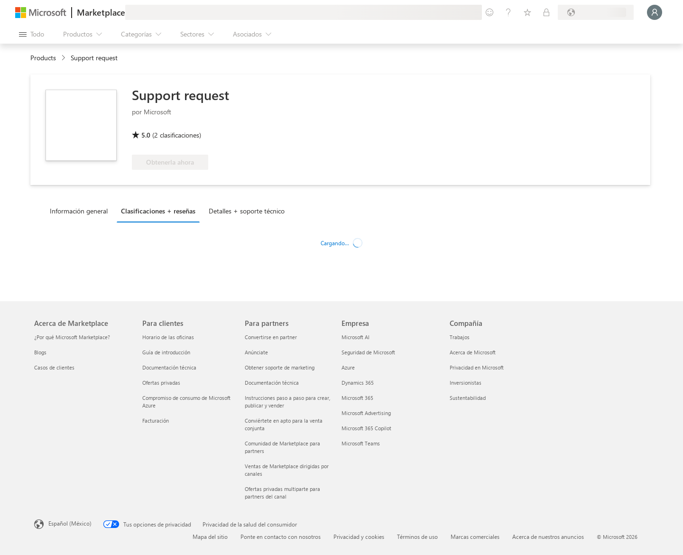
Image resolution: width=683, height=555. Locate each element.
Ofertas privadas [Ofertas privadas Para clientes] (161, 382)
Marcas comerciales (475, 536)
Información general (79, 210)
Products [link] (43, 57)
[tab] (81, 210)
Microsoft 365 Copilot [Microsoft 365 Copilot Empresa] (366, 428)
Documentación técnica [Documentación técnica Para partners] (272, 382)
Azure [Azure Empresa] (348, 367)
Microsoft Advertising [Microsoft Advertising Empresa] (366, 412)
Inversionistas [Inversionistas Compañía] (465, 382)
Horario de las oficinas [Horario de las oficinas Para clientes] (168, 337)
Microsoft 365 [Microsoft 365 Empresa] (357, 397)
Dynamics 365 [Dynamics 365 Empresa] (358, 382)
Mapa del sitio (210, 536)
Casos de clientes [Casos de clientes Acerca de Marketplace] (54, 367)
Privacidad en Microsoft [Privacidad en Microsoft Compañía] (477, 367)
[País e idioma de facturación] (596, 12)
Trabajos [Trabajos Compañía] (460, 337)
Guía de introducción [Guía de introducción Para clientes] (166, 352)
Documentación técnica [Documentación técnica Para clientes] (169, 367)
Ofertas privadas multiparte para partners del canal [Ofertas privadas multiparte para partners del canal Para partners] (282, 492)
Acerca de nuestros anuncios (548, 536)
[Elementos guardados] (527, 12)
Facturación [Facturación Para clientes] (155, 420)
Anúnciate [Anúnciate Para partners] (256, 352)
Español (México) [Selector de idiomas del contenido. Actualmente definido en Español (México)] (70, 523)
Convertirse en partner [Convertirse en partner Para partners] (271, 337)
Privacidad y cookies (358, 536)
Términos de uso (417, 536)
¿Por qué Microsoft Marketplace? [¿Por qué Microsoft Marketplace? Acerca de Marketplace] (72, 337)
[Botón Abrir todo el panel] (31, 34)
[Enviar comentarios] (489, 12)
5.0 (145, 134)
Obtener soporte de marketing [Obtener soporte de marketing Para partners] (279, 367)
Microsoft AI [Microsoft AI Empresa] (355, 337)
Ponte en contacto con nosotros (280, 536)
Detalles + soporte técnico (247, 210)
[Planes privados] (546, 12)
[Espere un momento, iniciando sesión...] (654, 12)
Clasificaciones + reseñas (158, 210)
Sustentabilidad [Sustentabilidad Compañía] (468, 397)
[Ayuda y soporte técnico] (508, 12)
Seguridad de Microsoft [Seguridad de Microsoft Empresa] (368, 352)
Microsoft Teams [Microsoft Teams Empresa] (361, 443)
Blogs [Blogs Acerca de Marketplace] (40, 352)
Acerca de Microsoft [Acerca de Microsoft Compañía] (473, 352)
